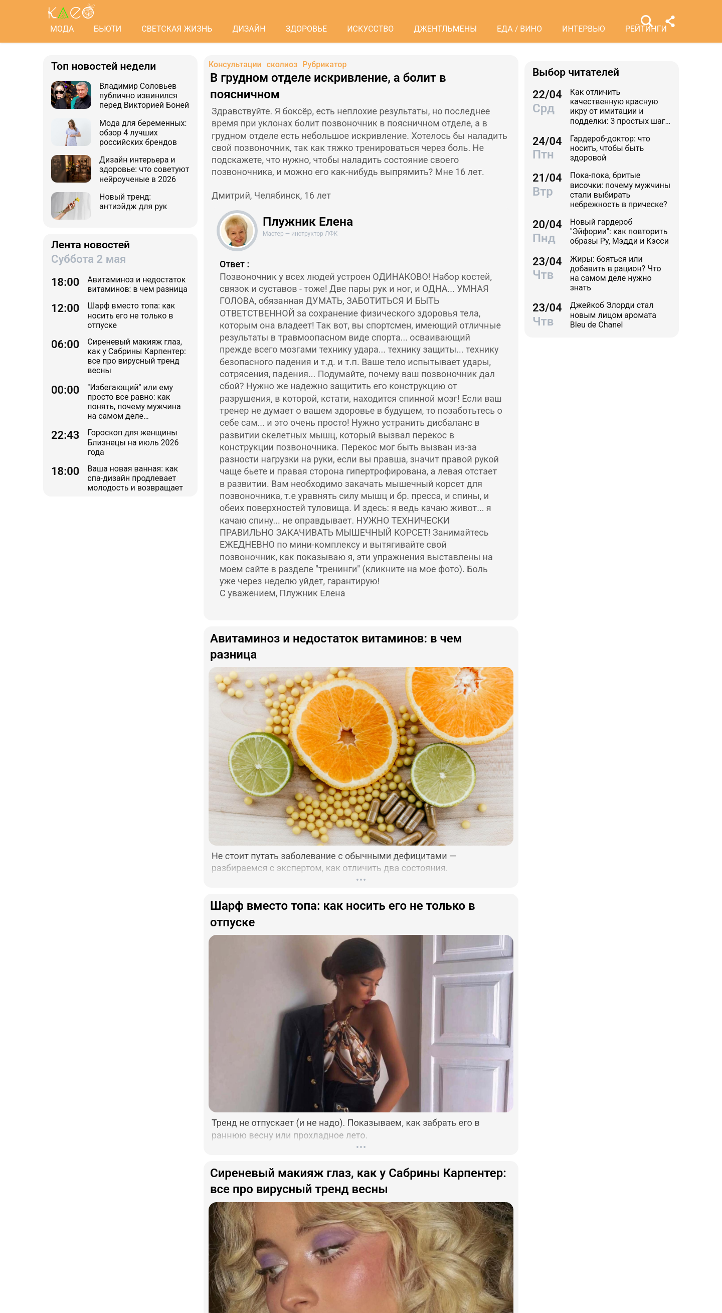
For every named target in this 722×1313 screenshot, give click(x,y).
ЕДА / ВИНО (519, 29)
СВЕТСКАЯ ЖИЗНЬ (176, 29)
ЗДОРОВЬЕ (306, 29)
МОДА (62, 29)
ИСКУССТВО (370, 29)
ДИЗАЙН (248, 29)
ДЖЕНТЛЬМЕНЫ (445, 29)
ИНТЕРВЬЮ (583, 29)
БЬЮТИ (107, 29)
